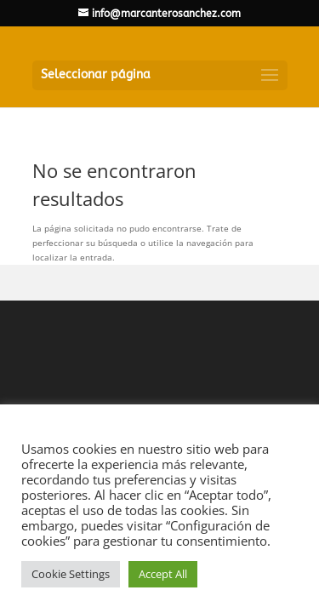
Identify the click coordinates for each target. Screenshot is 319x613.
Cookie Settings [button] (70, 573)
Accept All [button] (163, 573)
